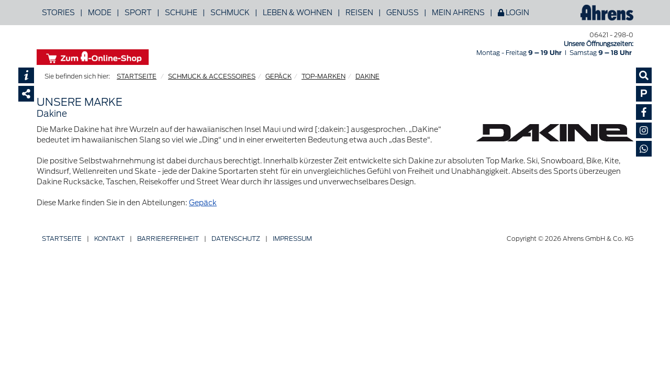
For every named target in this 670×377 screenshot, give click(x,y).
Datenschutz (235, 238)
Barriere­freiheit (168, 238)
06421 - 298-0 (611, 35)
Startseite (62, 238)
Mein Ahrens (458, 12)
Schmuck (230, 12)
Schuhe (181, 12)
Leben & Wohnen (297, 12)
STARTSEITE (137, 76)
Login (513, 12)
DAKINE (367, 76)
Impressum (292, 238)
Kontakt (109, 238)
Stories (58, 12)
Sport (138, 12)
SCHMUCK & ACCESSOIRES (211, 76)
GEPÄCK (278, 76)
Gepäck (203, 202)
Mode (99, 12)
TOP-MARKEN (323, 76)
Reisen (359, 12)
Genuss (402, 12)
